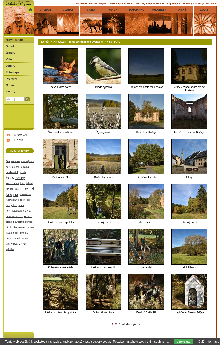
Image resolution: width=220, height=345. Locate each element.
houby (20, 178)
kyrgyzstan (11, 199)
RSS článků (17, 140)
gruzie (23, 172)
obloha (26, 210)
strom (31, 227)
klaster (17, 189)
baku (8, 167)
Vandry (10, 65)
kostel (28, 188)
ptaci (8, 227)
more (21, 205)
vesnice (26, 238)
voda (22, 244)
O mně (10, 85)
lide (20, 199)
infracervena (12, 183)
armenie (15, 161)
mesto (26, 199)
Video (9, 59)
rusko (22, 227)
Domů (45, 41)
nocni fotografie (14, 210)
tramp (9, 233)
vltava (14, 243)
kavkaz (9, 189)
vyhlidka (10, 249)
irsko (22, 183)
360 (8, 161)
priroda (28, 222)
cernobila (17, 167)
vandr (18, 238)
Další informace (208, 341)
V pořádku (184, 341)
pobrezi (28, 216)
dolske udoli (12, 172)
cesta (26, 167)
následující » (131, 324)
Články (10, 52)
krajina (12, 194)
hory (10, 178)
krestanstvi (25, 194)
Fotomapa (12, 72)
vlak (8, 243)
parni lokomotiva (14, 216)
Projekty (11, 78)
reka (14, 227)
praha (9, 222)
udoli (15, 233)
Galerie (10, 46)
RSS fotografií (19, 134)
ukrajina (24, 233)
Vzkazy (10, 91)
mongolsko (11, 205)
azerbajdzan (27, 161)
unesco (10, 238)
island (29, 183)
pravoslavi (18, 222)
